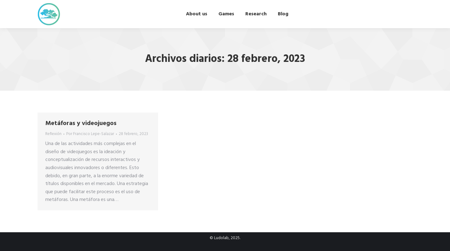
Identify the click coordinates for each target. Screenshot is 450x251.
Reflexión (53, 134)
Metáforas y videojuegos (81, 123)
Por (90, 134)
